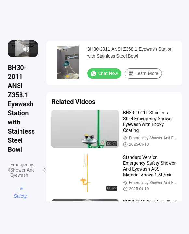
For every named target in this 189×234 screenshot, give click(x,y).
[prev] (11, 49)
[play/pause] (14, 49)
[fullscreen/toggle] (34, 49)
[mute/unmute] (26, 49)
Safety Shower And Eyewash (20, 196)
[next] (18, 49)
